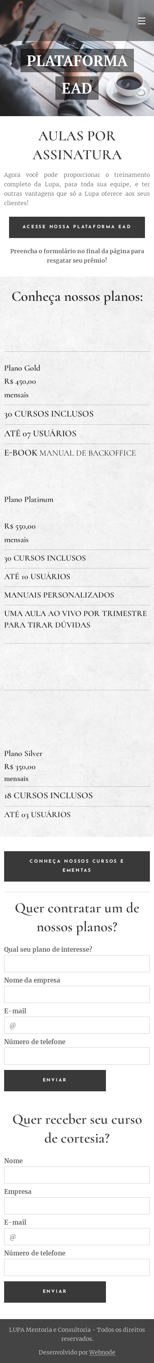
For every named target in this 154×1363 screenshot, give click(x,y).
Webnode (102, 1352)
